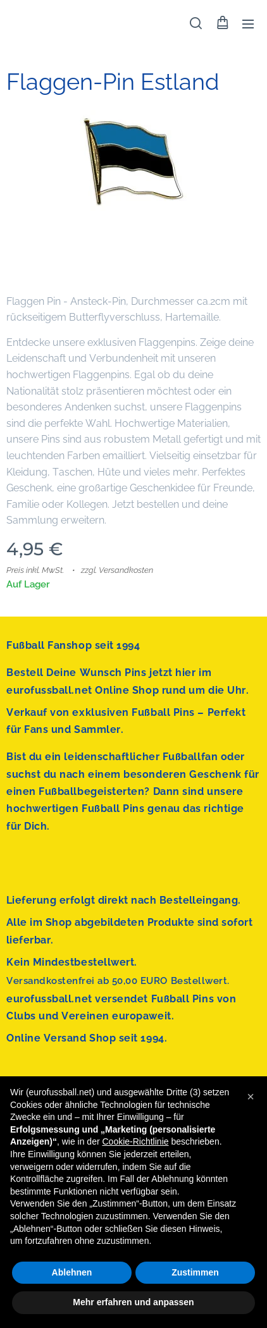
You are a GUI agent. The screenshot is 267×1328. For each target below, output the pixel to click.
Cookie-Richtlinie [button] (135, 1141)
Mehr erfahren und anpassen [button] (133, 1302)
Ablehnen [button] (72, 1272)
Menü (248, 24)
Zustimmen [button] (195, 1272)
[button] (195, 23)
